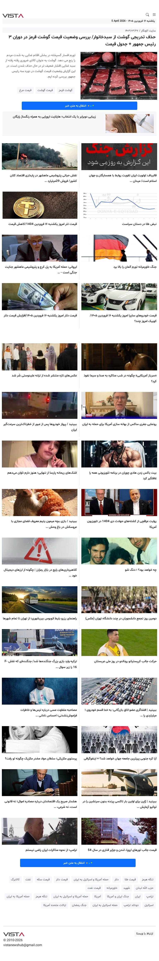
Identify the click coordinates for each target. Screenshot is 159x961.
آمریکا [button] (97, 897)
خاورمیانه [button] (112, 888)
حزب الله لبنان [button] (144, 888)
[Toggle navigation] (154, 14)
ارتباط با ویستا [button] (144, 934)
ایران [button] (137, 897)
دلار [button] (116, 880)
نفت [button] (28, 880)
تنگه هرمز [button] (147, 880)
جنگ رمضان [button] (79, 905)
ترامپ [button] (149, 897)
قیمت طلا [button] (130, 880)
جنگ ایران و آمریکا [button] (118, 897)
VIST (12, 14)
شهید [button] (126, 888)
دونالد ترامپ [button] (131, 905)
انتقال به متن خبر (79, 106)
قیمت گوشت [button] (45, 90)
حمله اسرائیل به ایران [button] (105, 905)
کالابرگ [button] (15, 880)
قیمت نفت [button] (94, 888)
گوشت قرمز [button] (65, 90)
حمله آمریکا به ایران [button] (18, 897)
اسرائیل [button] (149, 905)
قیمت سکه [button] (43, 880)
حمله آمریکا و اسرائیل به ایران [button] (91, 880)
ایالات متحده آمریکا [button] (54, 905)
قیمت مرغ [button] (25, 90)
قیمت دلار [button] (62, 880)
